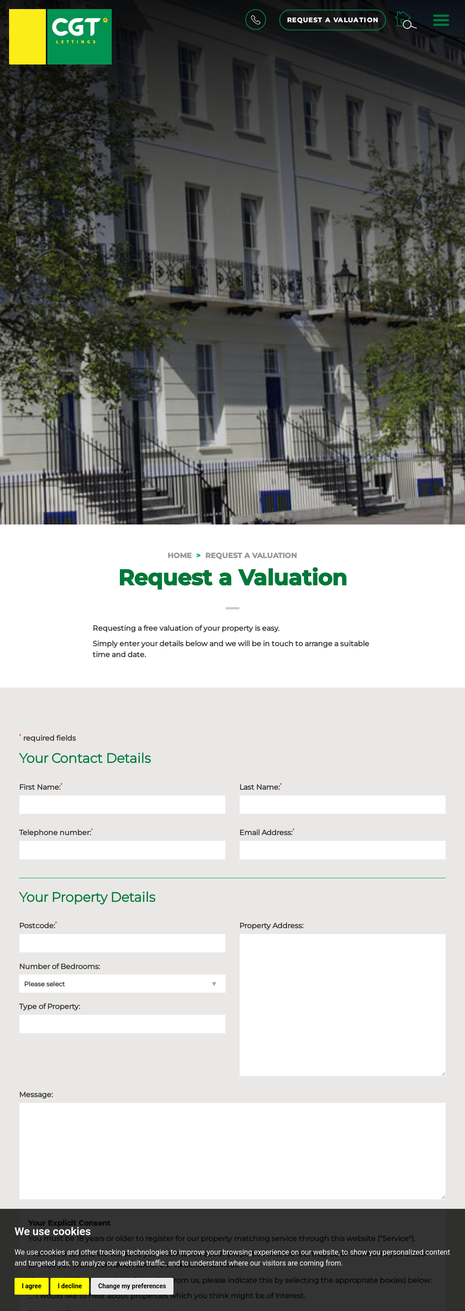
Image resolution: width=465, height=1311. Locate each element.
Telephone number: (56, 832)
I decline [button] (70, 1286)
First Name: (41, 787)
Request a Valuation (332, 20)
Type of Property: (49, 1006)
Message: (36, 1094)
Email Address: (267, 832)
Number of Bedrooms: (59, 966)
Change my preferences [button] (132, 1286)
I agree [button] (31, 1286)
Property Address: (271, 925)
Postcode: (38, 925)
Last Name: (260, 787)
